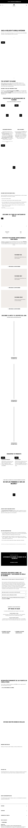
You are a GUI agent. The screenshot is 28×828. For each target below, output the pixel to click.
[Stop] (14, 37)
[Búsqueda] (2, 5)
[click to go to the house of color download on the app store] (21, 632)
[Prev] (1, 226)
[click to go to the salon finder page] (14, 562)
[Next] (26, 226)
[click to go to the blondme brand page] (7, 687)
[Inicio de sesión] (0, 5)
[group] (14, 21)
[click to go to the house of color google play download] (7, 632)
